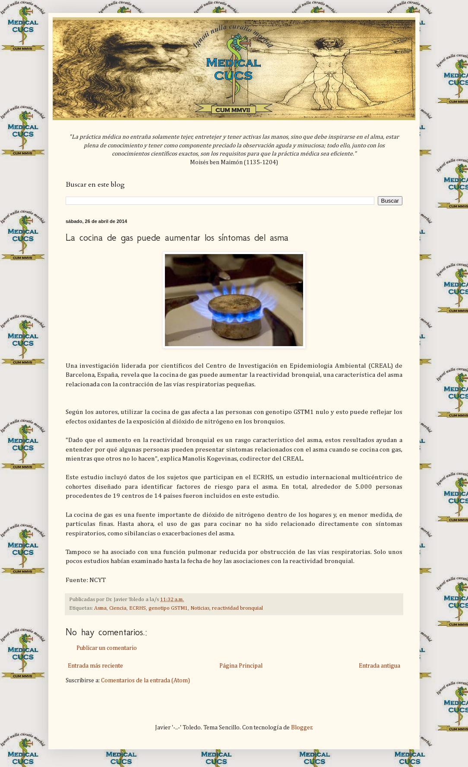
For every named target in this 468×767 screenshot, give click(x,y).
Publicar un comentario (106, 648)
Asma (100, 608)
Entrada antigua (379, 666)
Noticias (199, 608)
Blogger (301, 728)
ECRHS (137, 608)
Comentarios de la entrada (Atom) (145, 681)
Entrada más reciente (95, 666)
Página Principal (240, 666)
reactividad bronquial (237, 608)
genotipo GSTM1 (168, 608)
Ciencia (117, 608)
